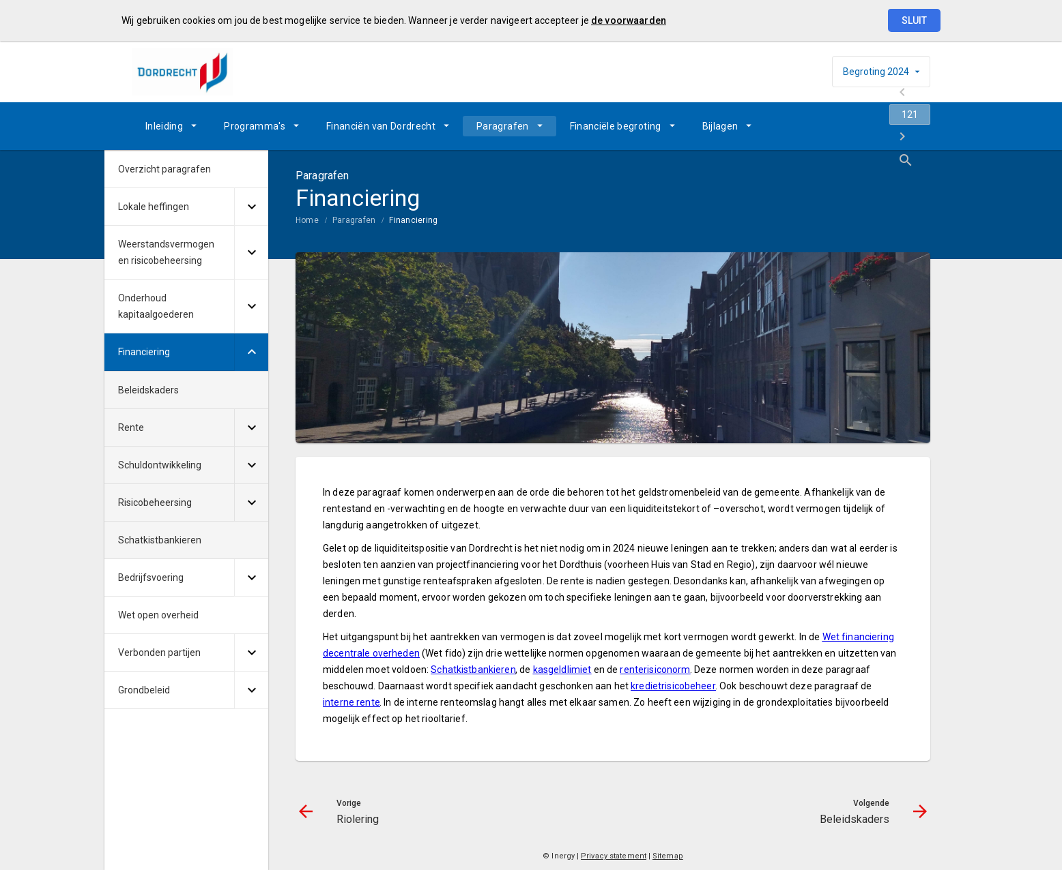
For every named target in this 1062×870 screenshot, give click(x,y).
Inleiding (164, 126)
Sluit (914, 20)
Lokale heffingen (153, 206)
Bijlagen (720, 126)
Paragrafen (502, 126)
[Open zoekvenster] (915, 126)
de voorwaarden (628, 20)
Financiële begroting (615, 126)
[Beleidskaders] (884, 126)
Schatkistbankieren (159, 540)
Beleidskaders (148, 390)
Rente (131, 427)
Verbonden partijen (159, 652)
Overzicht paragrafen (164, 169)
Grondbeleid (144, 690)
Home (307, 220)
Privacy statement (613, 856)
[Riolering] (812, 126)
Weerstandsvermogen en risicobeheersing (166, 252)
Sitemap (667, 856)
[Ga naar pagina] (848, 126)
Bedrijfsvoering (151, 577)
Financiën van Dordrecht (380, 126)
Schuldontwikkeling (159, 465)
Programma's (254, 126)
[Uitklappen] (251, 207)
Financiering (413, 220)
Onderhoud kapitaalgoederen (156, 306)
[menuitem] (171, 126)
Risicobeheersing (155, 502)
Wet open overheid (158, 615)
